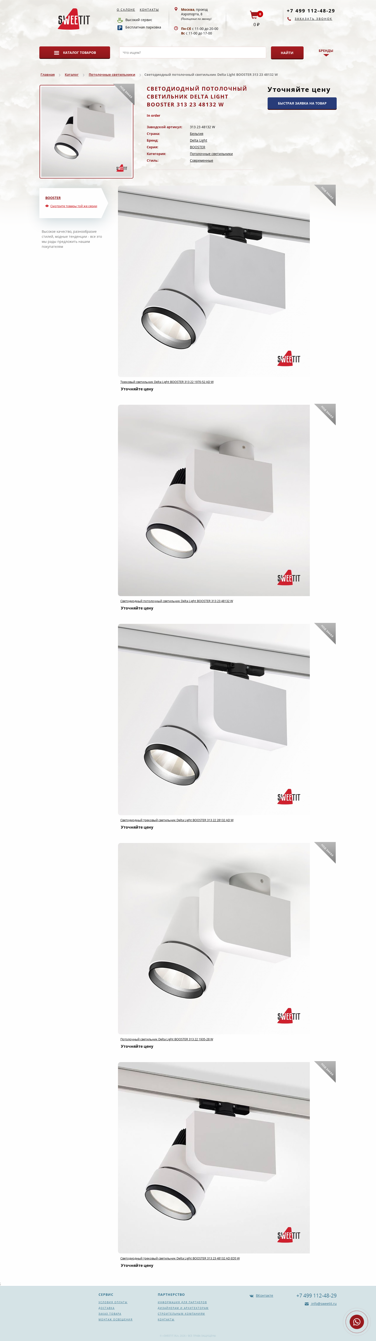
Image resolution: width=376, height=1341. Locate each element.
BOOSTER (197, 147)
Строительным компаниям (181, 1313)
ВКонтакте (264, 1295)
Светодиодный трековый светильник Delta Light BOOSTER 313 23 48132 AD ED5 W (180, 1258)
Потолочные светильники (112, 74)
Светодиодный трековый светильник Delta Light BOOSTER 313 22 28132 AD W (177, 820)
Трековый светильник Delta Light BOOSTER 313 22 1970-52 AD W (167, 382)
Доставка (107, 1308)
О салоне (126, 10)
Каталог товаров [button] (79, 52)
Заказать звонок (313, 19)
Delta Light (198, 140)
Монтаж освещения (116, 1319)
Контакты (149, 10)
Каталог (72, 74)
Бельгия (196, 133)
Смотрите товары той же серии (73, 206)
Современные (201, 160)
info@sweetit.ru (323, 1303)
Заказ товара (110, 1313)
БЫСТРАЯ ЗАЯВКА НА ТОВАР (302, 103)
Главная (48, 74)
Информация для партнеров (182, 1302)
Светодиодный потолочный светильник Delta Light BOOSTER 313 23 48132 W (176, 601)
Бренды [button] (326, 50)
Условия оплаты (113, 1302)
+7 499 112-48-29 (311, 10)
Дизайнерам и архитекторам (183, 1308)
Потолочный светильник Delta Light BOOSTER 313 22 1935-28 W (166, 1039)
